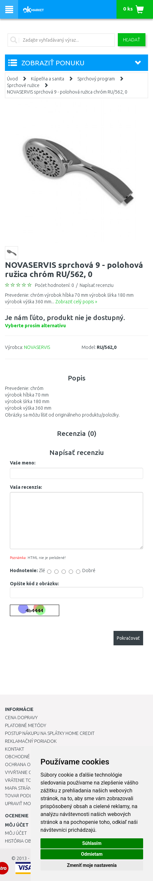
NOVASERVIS (37, 347)
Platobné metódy (25, 725)
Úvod (12, 78)
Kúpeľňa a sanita (47, 78)
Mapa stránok (21, 788)
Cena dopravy (21, 717)
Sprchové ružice (23, 85)
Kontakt (14, 749)
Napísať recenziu (97, 285)
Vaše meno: (23, 462)
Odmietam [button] (91, 854)
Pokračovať (128, 638)
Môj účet (16, 833)
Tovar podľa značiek (29, 795)
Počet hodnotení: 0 (54, 285)
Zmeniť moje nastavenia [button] (91, 865)
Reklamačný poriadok (31, 741)
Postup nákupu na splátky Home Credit (49, 733)
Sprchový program (96, 78)
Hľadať (131, 39)
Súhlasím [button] (92, 843)
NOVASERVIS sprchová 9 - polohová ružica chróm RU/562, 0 (67, 92)
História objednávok (29, 841)
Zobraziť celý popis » (76, 301)
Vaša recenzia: (26, 487)
